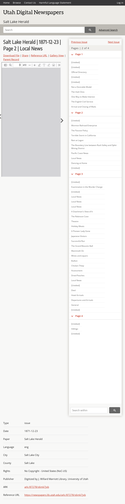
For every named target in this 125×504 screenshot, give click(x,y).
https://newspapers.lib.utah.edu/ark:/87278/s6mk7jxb (55, 494)
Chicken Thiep (77, 265)
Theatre (74, 221)
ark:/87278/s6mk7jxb (36, 487)
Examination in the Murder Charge (87, 187)
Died (73, 290)
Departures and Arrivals (82, 300)
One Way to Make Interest (83, 96)
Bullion (74, 260)
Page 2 (79, 112)
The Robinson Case (80, 216)
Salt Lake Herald (16, 21)
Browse (17, 2)
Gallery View (57, 55)
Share (25, 55)
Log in (120, 2)
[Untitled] (75, 62)
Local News (76, 158)
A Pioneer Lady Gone (80, 231)
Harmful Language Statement (55, 2)
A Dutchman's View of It (82, 211)
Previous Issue (79, 42)
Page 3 (79, 173)
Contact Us (30, 2)
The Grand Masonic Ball (82, 246)
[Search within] (89, 410)
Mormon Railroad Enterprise (84, 125)
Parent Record (11, 59)
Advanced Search (108, 29)
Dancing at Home (79, 163)
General (75, 305)
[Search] (44, 30)
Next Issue (113, 42)
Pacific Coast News (79, 153)
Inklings (74, 328)
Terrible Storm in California (83, 135)
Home (6, 2)
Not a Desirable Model (81, 87)
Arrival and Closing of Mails (83, 106)
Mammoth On (77, 250)
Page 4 (79, 315)
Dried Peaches (77, 275)
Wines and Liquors (79, 255)
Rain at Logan (77, 140)
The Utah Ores (77, 91)
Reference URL (39, 55)
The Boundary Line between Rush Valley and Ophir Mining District (94, 147)
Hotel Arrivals (77, 295)
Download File (11, 55)
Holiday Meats (77, 226)
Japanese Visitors (79, 236)
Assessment (76, 270)
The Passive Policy (79, 130)
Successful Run (78, 241)
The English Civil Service (82, 101)
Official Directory (79, 72)
